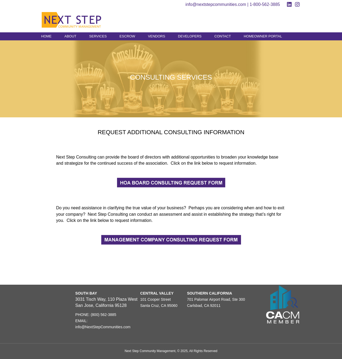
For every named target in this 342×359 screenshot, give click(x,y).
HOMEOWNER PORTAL (263, 36)
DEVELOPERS (189, 36)
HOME (46, 36)
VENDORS (156, 36)
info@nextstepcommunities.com (215, 4)
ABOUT (70, 36)
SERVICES (98, 36)
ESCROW (127, 36)
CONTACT (222, 36)
